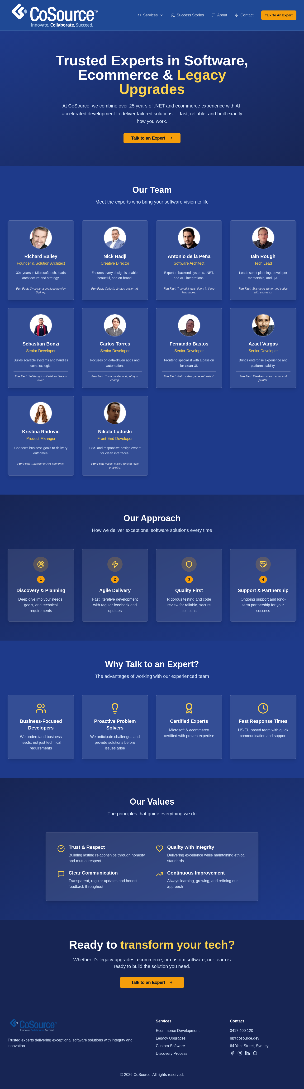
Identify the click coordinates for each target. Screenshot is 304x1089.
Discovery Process (171, 1053)
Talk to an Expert (152, 138)
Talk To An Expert (279, 15)
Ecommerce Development (178, 1031)
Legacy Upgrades (170, 1038)
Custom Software (170, 1046)
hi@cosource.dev (244, 1038)
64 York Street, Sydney (249, 1046)
